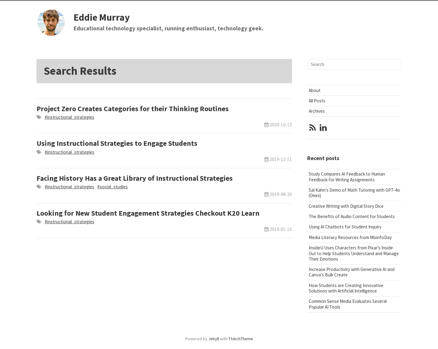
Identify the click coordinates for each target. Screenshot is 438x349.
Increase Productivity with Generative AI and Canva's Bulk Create (352, 272)
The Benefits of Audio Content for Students (352, 216)
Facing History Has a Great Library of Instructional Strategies (134, 178)
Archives (317, 111)
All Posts (317, 101)
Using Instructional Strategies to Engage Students (116, 143)
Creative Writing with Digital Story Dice (346, 206)
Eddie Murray (102, 17)
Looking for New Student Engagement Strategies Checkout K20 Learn (147, 213)
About (315, 90)
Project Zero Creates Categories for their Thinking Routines (132, 108)
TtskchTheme (240, 338)
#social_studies (112, 187)
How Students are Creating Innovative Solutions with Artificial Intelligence (346, 288)
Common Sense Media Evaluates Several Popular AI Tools (348, 304)
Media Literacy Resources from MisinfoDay (350, 237)
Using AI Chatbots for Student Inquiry (345, 227)
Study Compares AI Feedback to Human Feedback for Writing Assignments (347, 176)
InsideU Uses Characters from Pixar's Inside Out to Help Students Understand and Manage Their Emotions (354, 253)
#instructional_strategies (69, 117)
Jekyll (213, 338)
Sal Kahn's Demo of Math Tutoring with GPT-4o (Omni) (354, 192)
